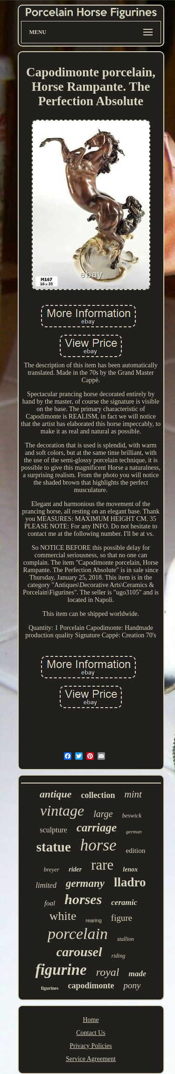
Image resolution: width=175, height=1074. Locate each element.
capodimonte (91, 985)
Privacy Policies (91, 1045)
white (63, 916)
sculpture (53, 830)
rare (102, 865)
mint (133, 794)
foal (49, 903)
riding (118, 955)
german (134, 831)
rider (75, 869)
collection (98, 795)
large (102, 814)
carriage (97, 827)
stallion (125, 939)
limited (45, 885)
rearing (94, 920)
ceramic (124, 902)
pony (131, 985)
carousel (79, 952)
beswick (131, 815)
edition (136, 850)
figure (121, 918)
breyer (51, 869)
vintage (62, 810)
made (138, 973)
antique (55, 794)
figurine (61, 969)
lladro (130, 882)
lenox (130, 869)
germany (85, 883)
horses (83, 899)
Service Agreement (91, 1058)
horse (98, 845)
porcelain (78, 933)
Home (90, 1019)
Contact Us (90, 1032)
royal (107, 972)
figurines (50, 988)
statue (53, 846)
